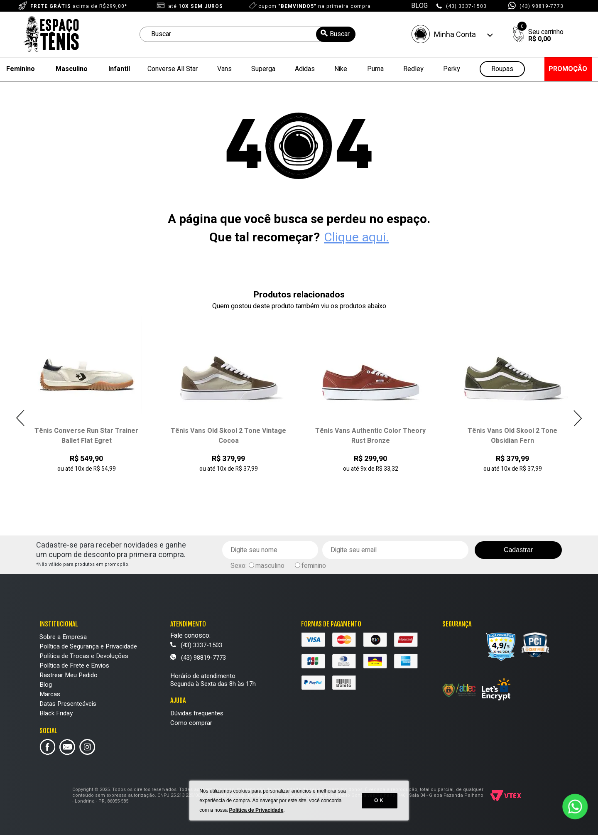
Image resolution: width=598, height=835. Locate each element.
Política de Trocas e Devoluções (83, 656)
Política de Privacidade (256, 810)
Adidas (305, 69)
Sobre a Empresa (63, 636)
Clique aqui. (356, 237)
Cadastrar (518, 549)
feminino (313, 566)
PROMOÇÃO (568, 69)
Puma (375, 69)
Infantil (119, 69)
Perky (451, 69)
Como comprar (191, 722)
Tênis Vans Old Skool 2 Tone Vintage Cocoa (228, 436)
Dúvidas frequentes (196, 713)
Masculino (72, 69)
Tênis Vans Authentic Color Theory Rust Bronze (370, 436)
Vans (224, 69)
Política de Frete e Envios (74, 665)
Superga (263, 69)
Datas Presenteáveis (67, 703)
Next (577, 418)
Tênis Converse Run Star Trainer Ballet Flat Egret (86, 436)
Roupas (502, 69)
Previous (20, 418)
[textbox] (247, 34)
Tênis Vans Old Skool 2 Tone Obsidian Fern (512, 436)
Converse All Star (172, 69)
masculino (269, 566)
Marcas (49, 694)
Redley (413, 69)
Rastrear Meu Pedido (68, 675)
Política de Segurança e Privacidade (88, 646)
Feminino (20, 69)
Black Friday (56, 713)
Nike (340, 69)
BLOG (419, 6)
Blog (45, 684)
